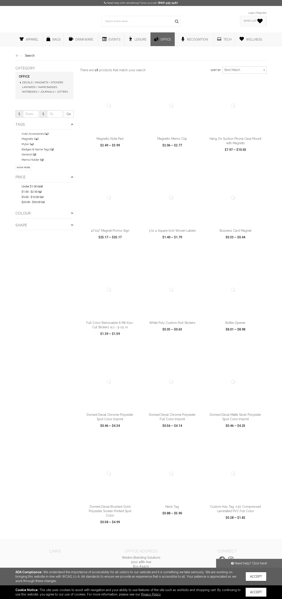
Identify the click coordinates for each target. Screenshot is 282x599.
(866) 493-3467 (168, 2)
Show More (23, 167)
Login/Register (257, 12)
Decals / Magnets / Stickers (42, 82)
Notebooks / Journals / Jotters (45, 91)
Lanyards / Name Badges (39, 87)
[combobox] (245, 70)
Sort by (216, 70)
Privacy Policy (151, 594)
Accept (256, 576)
